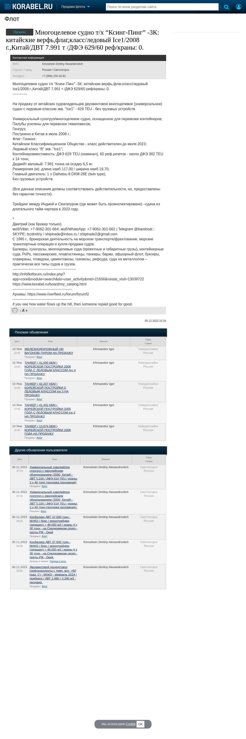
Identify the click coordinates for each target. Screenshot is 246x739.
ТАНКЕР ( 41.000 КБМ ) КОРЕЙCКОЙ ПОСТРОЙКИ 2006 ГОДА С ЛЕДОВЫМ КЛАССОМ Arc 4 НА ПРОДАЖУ (50, 368)
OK (140, 724)
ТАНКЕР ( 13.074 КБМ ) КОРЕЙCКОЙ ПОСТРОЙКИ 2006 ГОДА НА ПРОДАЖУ (47, 430)
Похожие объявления (31, 332)
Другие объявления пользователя (41, 450)
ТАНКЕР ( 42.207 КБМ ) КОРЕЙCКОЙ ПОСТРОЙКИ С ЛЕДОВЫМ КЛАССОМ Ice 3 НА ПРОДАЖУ (46, 389)
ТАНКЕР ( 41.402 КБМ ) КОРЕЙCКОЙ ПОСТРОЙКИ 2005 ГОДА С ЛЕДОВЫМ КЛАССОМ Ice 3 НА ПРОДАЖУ (49, 410)
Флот (12, 18)
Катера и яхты (58, 561)
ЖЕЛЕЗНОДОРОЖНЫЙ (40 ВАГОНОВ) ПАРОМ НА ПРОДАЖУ (48, 351)
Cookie (131, 724)
